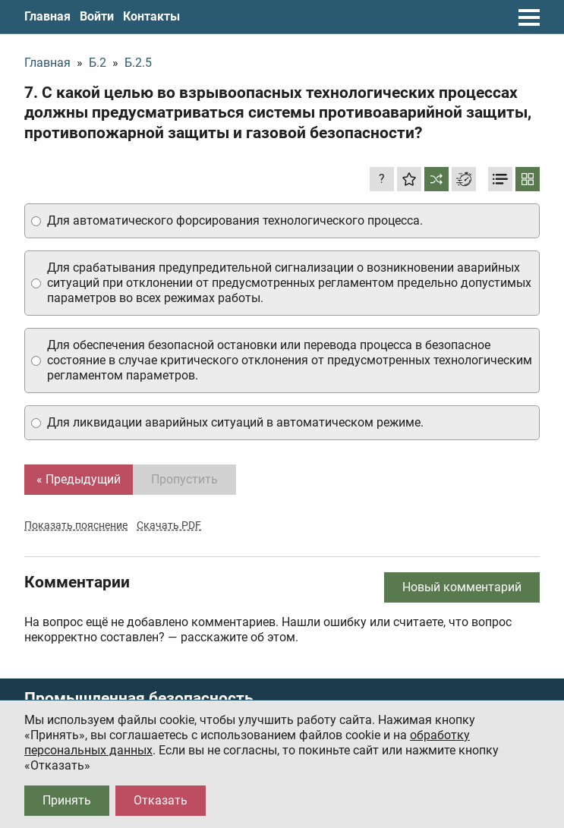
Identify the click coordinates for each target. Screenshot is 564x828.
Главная (47, 16)
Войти (97, 16)
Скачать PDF (169, 525)
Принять (67, 800)
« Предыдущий (78, 479)
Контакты (151, 16)
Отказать (160, 800)
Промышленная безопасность (139, 699)
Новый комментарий (461, 587)
